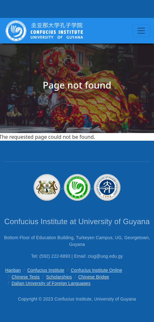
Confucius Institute (45, 270)
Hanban (13, 270)
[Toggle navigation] (141, 30)
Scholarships (59, 277)
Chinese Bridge (93, 277)
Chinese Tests (25, 277)
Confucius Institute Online (96, 270)
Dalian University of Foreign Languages (51, 283)
